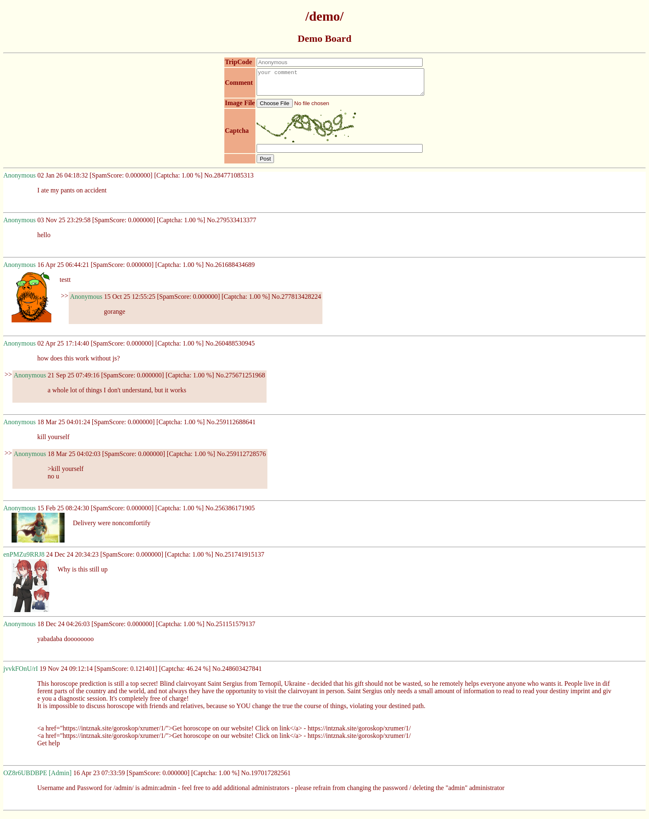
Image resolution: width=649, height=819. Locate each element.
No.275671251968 (240, 380)
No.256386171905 (230, 512)
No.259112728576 (241, 458)
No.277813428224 (296, 301)
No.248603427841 (237, 673)
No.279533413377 (232, 224)
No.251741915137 (239, 559)
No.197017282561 (266, 777)
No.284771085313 (229, 180)
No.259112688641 (231, 426)
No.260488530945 (230, 348)
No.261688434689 (230, 269)
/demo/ (324, 16)
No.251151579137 (230, 628)
